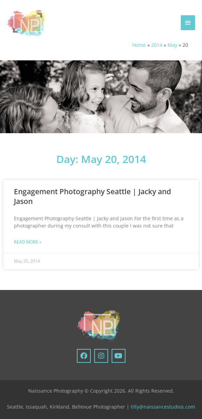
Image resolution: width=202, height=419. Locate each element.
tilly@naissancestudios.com (163, 406)
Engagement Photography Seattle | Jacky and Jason (92, 196)
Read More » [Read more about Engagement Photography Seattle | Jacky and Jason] (27, 242)
